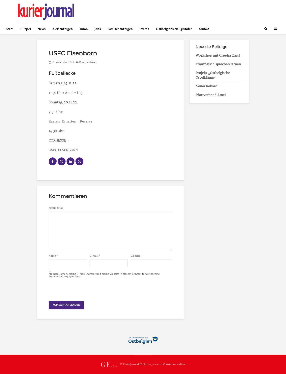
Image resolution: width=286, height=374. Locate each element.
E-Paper (25, 29)
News (42, 29)
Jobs (98, 29)
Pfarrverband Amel (211, 95)
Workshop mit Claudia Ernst (218, 55)
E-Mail (95, 256)
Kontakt (204, 29)
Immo (83, 29)
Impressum (154, 364)
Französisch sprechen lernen (218, 64)
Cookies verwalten (174, 364)
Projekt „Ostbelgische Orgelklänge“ (213, 75)
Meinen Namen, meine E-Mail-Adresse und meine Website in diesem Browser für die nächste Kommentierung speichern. (104, 275)
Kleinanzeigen (62, 29)
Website (135, 256)
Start (9, 29)
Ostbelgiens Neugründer (174, 29)
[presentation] (79, 288)
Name (53, 256)
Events (144, 29)
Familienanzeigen (120, 29)
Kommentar (56, 208)
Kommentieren (88, 62)
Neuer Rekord (206, 86)
